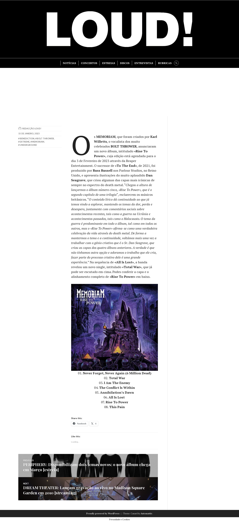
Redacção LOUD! (31, 128)
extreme (25, 141)
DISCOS (124, 63)
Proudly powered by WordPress (103, 513)
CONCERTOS (89, 63)
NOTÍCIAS (69, 63)
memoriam (38, 141)
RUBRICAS (165, 63)
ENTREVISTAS (143, 63)
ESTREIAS (108, 63)
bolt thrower (45, 138)
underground (28, 145)
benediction (27, 138)
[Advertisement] (119, 92)
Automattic (146, 513)
